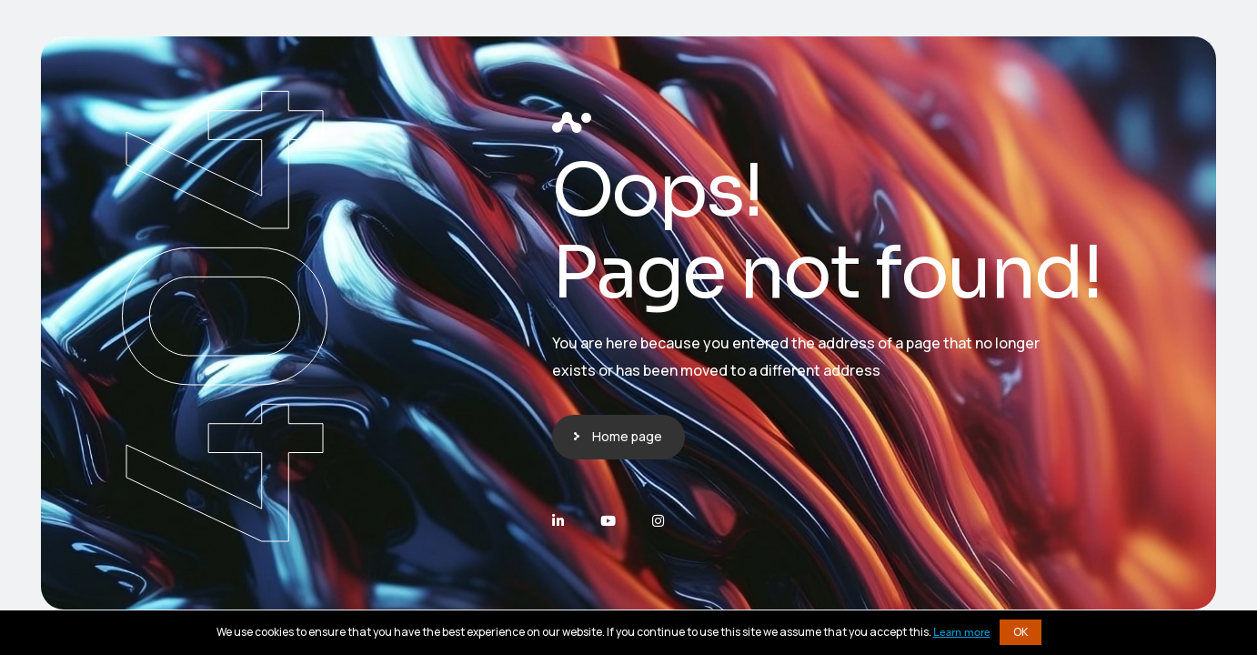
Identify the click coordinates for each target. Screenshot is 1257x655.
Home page (627, 436)
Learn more (962, 633)
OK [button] (1020, 632)
